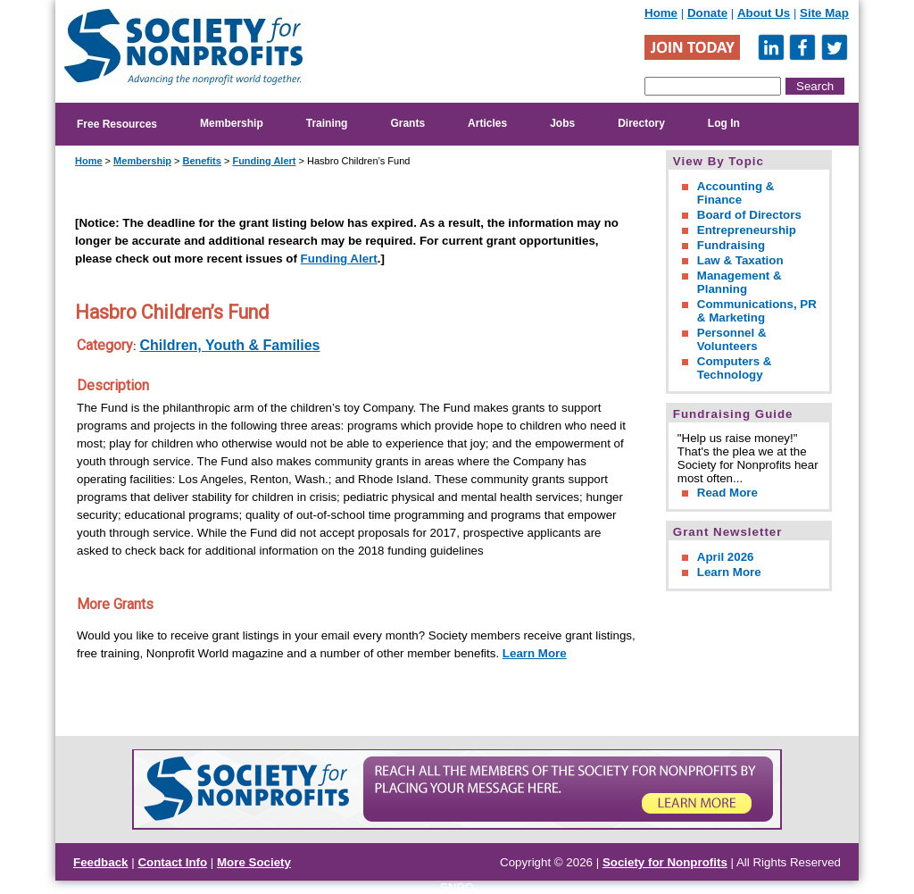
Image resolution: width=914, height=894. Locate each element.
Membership (231, 123)
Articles (487, 123)
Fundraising (731, 245)
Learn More (535, 653)
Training (327, 123)
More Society (254, 862)
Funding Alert (263, 160)
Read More (727, 492)
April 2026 (725, 557)
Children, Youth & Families (229, 345)
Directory (641, 123)
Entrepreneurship (746, 230)
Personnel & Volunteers (732, 339)
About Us (763, 13)
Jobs (562, 123)
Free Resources (117, 124)
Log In (724, 123)
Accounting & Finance (736, 193)
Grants (407, 123)
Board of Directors (749, 214)
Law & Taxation (740, 260)
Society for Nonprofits (664, 862)
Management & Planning (739, 282)
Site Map (824, 13)
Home (660, 13)
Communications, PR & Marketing (757, 310)
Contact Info (172, 862)
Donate (707, 13)
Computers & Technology (734, 368)
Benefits (201, 160)
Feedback (101, 862)
